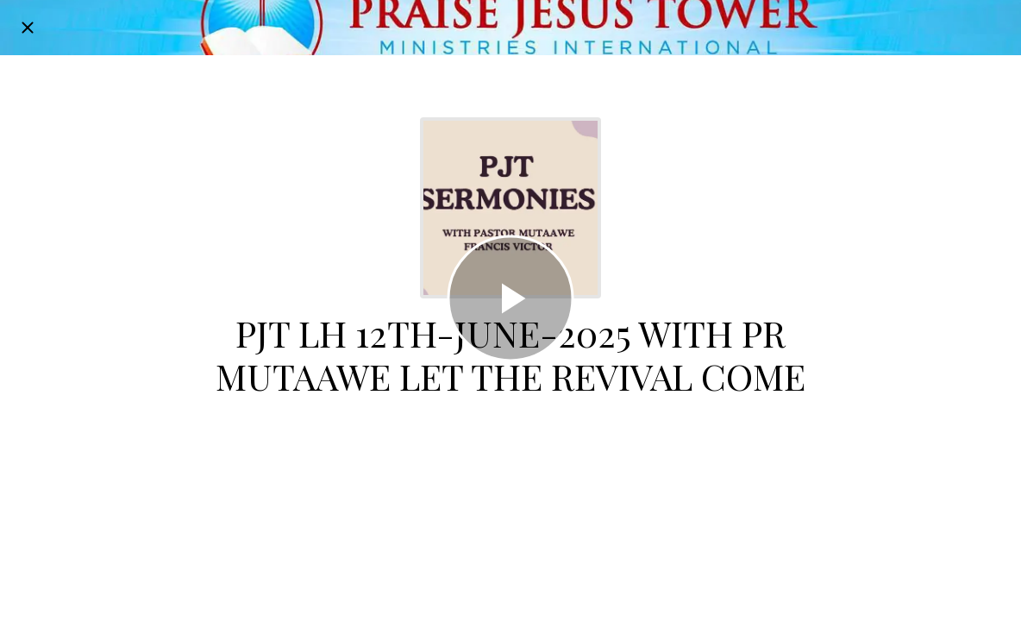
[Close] (27, 27)
